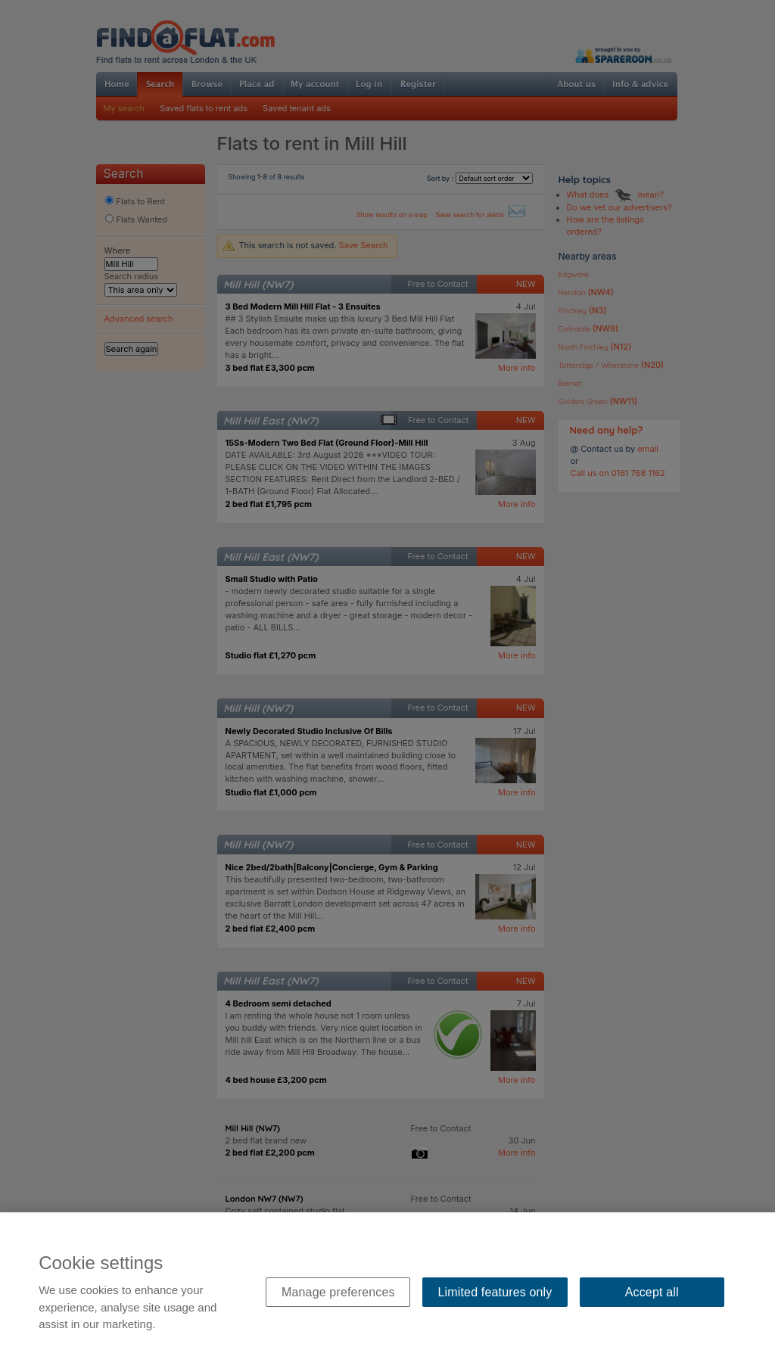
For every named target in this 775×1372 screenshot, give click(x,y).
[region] (387, 1292)
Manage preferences (338, 1292)
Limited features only (495, 1292)
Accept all (652, 1292)
